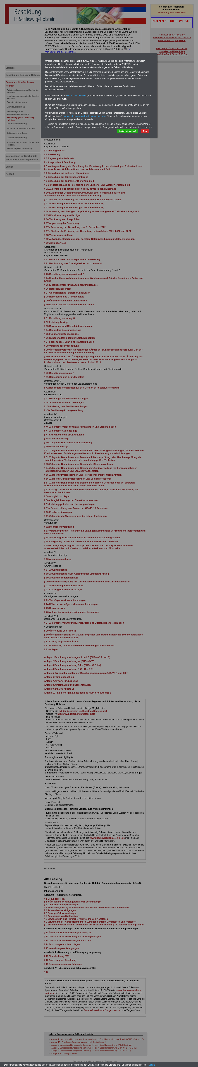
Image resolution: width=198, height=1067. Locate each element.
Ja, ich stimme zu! (127, 131)
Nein (145, 131)
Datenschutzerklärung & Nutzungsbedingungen (84, 116)
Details (152, 1065)
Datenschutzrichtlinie (77, 95)
